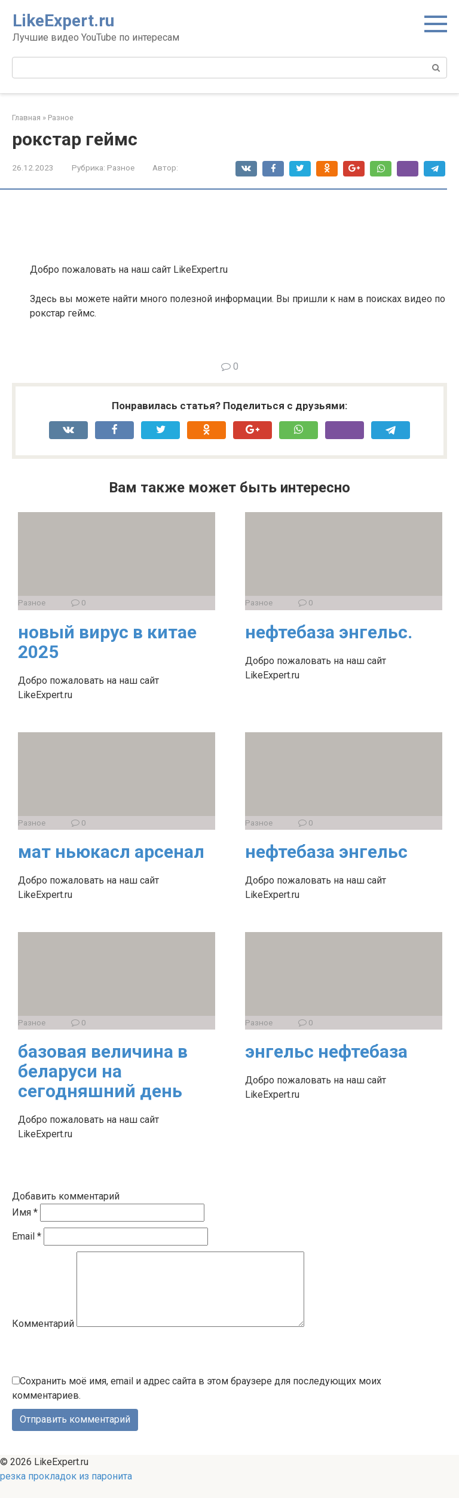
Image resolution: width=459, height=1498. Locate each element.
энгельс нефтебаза (326, 1051)
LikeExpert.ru (63, 21)
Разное (120, 167)
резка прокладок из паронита (66, 1490)
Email (26, 1236)
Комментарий (43, 1338)
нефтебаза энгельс (326, 851)
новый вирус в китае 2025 (107, 642)
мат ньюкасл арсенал (111, 851)
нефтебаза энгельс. (328, 632)
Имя (25, 1212)
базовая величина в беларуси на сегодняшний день (103, 1071)
